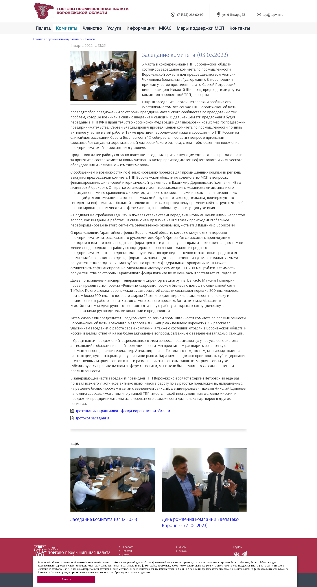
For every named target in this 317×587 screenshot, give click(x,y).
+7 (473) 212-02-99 (190, 14)
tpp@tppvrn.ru (272, 14)
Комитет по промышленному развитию (57, 39)
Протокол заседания (92, 418)
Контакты (239, 28)
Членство (92, 28)
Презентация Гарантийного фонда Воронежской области (122, 410)
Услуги (114, 28)
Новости (90, 39)
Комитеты (66, 28)
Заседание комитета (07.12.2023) (103, 519)
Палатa (43, 28)
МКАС (165, 28)
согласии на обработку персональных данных (125, 572)
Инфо (181, 547)
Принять (66, 579)
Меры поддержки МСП (200, 28)
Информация (140, 28)
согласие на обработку (50, 568)
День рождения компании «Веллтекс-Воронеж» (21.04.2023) (201, 522)
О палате (126, 547)
